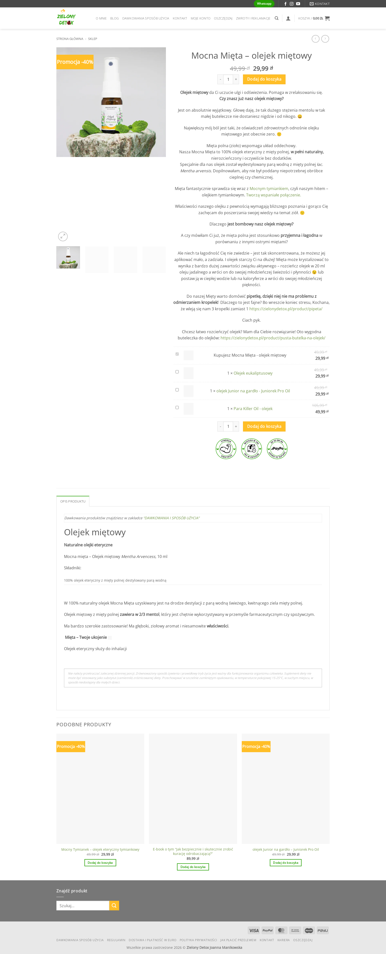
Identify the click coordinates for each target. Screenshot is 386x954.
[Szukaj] (276, 18)
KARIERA (283, 940)
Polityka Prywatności (198, 940)
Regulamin (116, 940)
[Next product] (315, 39)
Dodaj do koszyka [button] (100, 863)
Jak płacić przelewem (238, 940)
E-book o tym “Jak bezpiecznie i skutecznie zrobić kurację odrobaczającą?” (193, 851)
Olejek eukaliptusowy (253, 373)
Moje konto (201, 18)
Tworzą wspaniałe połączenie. (273, 195)
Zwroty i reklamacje (253, 18)
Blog (114, 18)
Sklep (92, 38)
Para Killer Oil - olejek (253, 408)
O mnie (101, 18)
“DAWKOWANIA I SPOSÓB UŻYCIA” (171, 518)
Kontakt (180, 18)
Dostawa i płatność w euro (152, 940)
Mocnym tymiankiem (269, 188)
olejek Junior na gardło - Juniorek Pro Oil (253, 391)
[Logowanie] (288, 18)
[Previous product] (325, 39)
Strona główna (69, 38)
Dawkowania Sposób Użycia (145, 18)
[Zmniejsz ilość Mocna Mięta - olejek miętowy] (220, 79)
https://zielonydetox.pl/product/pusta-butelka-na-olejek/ (273, 338)
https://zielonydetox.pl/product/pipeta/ (285, 309)
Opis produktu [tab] (72, 501)
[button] (314, 18)
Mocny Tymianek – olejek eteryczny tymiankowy (100, 849)
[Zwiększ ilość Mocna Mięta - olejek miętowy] (236, 79)
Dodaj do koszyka (264, 79)
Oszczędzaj (223, 18)
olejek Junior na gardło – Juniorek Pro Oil (286, 849)
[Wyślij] (114, 905)
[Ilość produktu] (228, 79)
